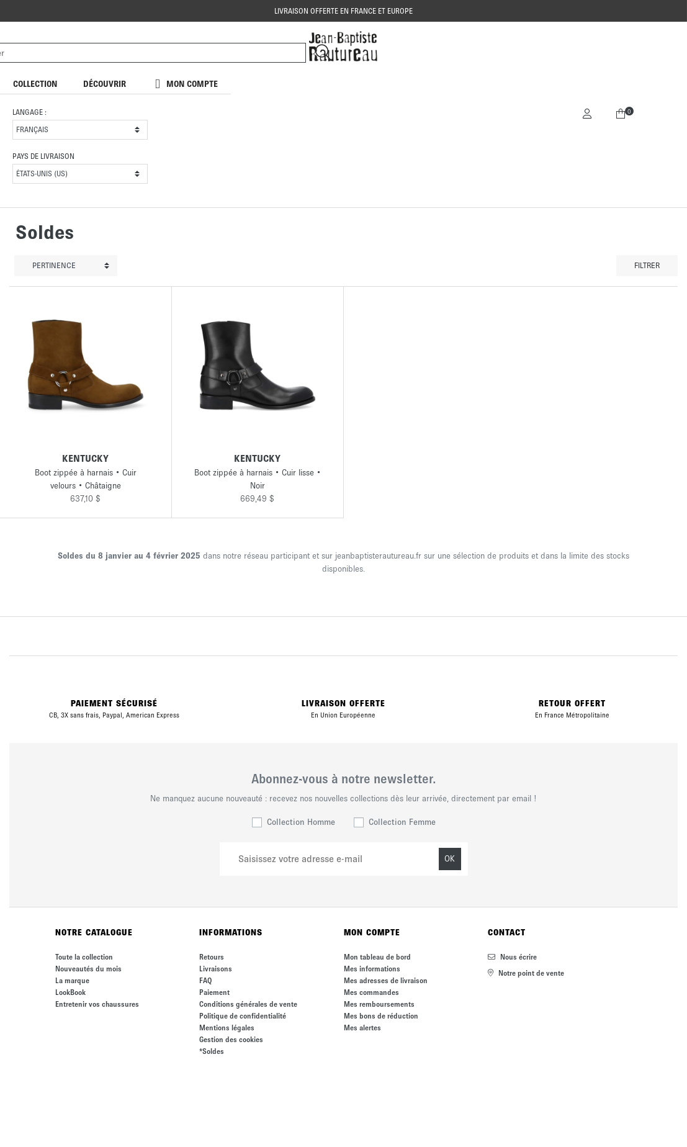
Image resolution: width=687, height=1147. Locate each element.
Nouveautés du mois (88, 969)
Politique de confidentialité (242, 1016)
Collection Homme (301, 822)
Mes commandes (371, 992)
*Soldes (211, 1051)
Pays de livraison (43, 156)
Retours (211, 957)
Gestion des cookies (231, 1039)
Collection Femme (402, 822)
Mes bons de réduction (381, 1016)
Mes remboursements (379, 1004)
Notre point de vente (526, 973)
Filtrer (647, 265)
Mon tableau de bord (377, 957)
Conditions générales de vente (248, 1004)
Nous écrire (512, 957)
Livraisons (215, 969)
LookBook (70, 992)
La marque (72, 980)
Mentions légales (226, 1027)
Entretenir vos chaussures (97, 1004)
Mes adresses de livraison (386, 980)
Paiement (214, 992)
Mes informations (372, 969)
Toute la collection (84, 957)
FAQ (205, 980)
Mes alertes (362, 1027)
